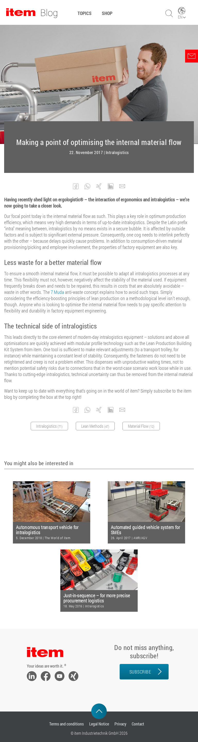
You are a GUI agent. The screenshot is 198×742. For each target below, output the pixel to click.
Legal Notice (99, 723)
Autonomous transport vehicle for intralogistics (47, 530)
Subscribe (140, 672)
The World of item (57, 538)
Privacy (120, 723)
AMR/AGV (140, 538)
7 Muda (57, 292)
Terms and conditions (66, 723)
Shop (107, 13)
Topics (85, 13)
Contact (138, 723)
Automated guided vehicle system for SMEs (145, 530)
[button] (75, 186)
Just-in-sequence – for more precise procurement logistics (96, 598)
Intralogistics (117, 152)
